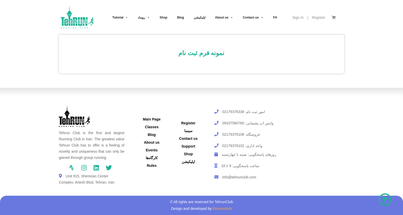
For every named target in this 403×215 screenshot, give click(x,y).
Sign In (298, 17)
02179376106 (233, 134)
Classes (152, 127)
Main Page (152, 119)
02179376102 (233, 146)
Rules (152, 166)
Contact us (253, 17)
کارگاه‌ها (152, 158)
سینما (188, 131)
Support (188, 146)
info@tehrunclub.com (239, 177)
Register (318, 17)
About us (224, 17)
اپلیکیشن (199, 17)
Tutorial (120, 17)
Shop (163, 17)
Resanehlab (222, 209)
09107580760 (233, 123)
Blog (180, 17)
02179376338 (233, 112)
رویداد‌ (144, 17)
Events (152, 150)
